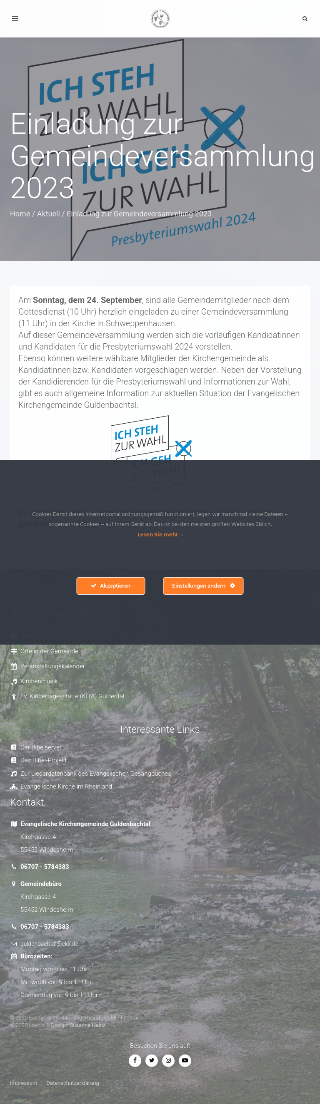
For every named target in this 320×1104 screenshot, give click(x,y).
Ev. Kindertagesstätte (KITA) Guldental (72, 696)
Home (20, 213)
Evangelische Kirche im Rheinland (66, 786)
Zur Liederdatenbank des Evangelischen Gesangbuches (95, 773)
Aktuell (48, 213)
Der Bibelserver (41, 747)
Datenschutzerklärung (72, 1083)
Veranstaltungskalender (52, 666)
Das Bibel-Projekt (43, 760)
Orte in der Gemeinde (49, 651)
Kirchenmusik (39, 681)
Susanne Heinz (87, 1025)
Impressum (23, 1083)
